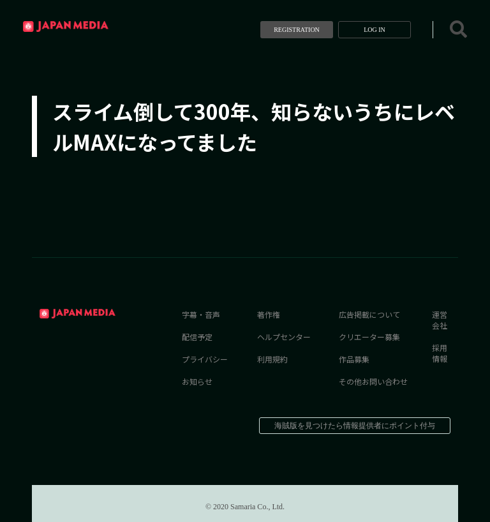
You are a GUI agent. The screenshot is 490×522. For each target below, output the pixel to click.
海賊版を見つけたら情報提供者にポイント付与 (354, 425)
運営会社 (439, 320)
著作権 (268, 314)
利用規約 (272, 359)
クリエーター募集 (369, 336)
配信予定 (197, 336)
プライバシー (205, 359)
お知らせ (197, 381)
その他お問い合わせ (373, 381)
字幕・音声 (201, 314)
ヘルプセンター (284, 336)
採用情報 (439, 353)
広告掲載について (369, 314)
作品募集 (354, 359)
